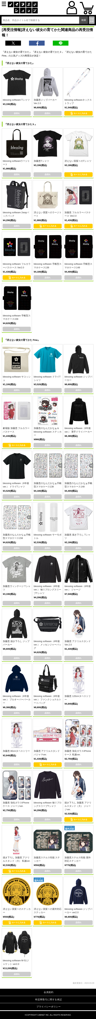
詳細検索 (92, 20)
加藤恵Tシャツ (41, 161)
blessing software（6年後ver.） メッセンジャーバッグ (47, 644)
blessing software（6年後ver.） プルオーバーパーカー (16, 699)
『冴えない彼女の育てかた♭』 (20, 124)
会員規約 (49, 992)
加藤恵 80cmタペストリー (16, 751)
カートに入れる (78, 113)
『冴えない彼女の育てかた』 (19, 63)
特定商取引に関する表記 (48, 999)
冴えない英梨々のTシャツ (78, 161)
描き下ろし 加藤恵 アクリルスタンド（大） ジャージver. (78, 806)
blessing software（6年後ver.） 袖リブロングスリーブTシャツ (47, 589)
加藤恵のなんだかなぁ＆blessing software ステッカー (48, 431)
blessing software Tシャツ (16, 100)
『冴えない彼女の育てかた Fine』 (22, 340)
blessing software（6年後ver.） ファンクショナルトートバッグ (47, 699)
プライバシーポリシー (48, 1006)
